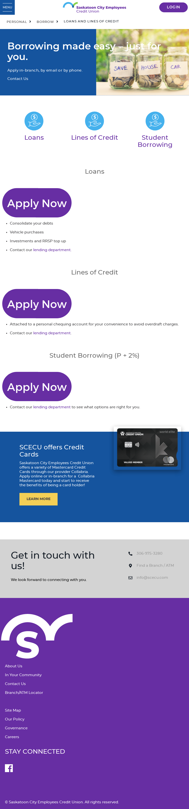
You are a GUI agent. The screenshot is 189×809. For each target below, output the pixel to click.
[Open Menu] (7, 7)
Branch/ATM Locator (24, 693)
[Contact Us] (37, 202)
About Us (13, 666)
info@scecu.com (152, 578)
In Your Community (23, 675)
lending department (52, 333)
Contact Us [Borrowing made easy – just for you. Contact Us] (17, 79)
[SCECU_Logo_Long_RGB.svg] (94, 7)
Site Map (13, 710)
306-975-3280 (149, 553)
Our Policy (14, 719)
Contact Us (15, 684)
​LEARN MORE (38, 499)
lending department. (52, 250)
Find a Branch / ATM (155, 565)
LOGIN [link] (173, 7)
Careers (12, 737)
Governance (16, 728)
